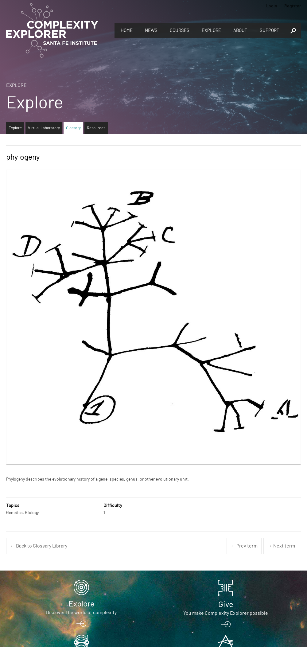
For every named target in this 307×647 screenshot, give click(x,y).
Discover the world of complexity (81, 612)
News (151, 30)
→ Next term (281, 546)
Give (225, 605)
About (240, 30)
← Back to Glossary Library (38, 546)
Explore (211, 30)
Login (271, 6)
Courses (179, 30)
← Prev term (244, 546)
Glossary (73, 128)
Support (269, 30)
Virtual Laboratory (44, 128)
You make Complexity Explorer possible (225, 613)
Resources (96, 128)
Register (292, 6)
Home (127, 30)
